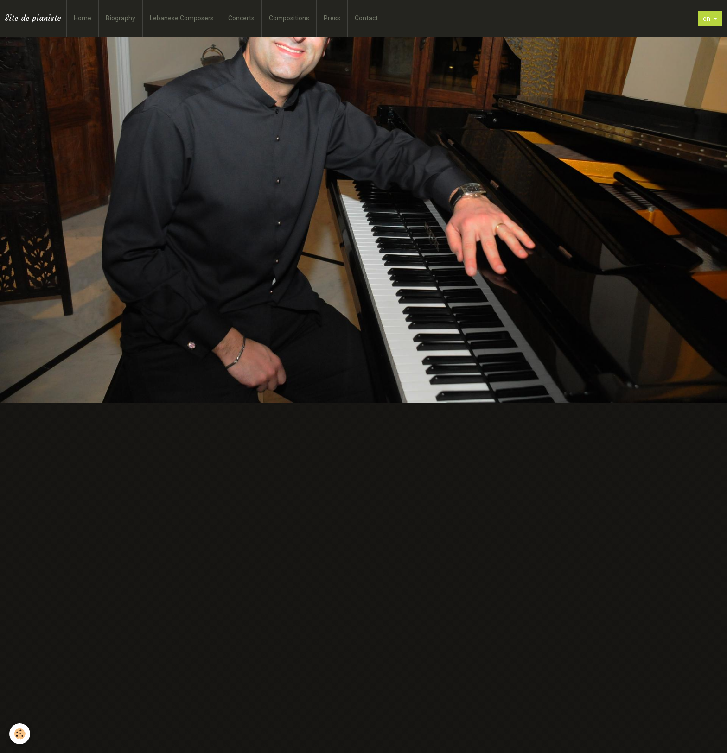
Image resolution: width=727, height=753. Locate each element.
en (706, 18)
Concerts (241, 18)
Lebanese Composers (182, 18)
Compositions (289, 18)
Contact (366, 18)
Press (332, 18)
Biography (120, 18)
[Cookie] (19, 733)
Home (82, 18)
